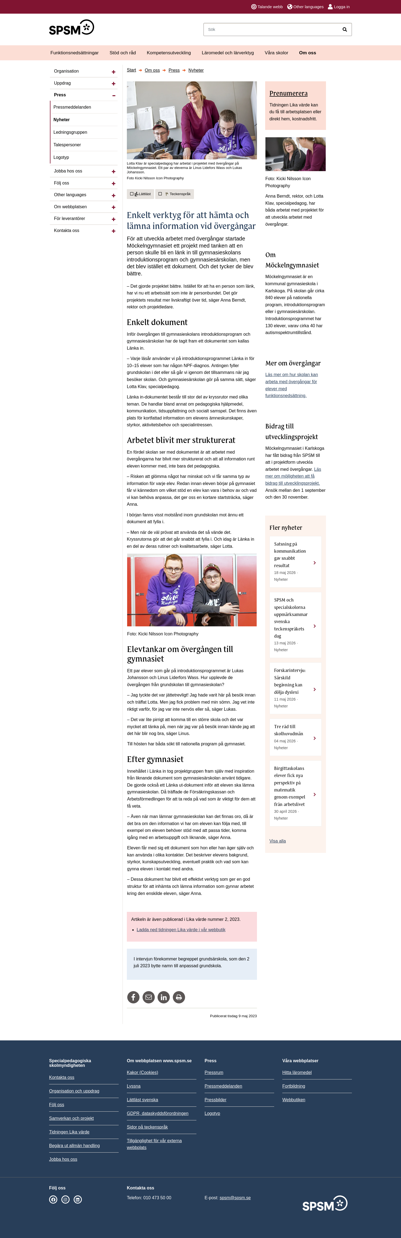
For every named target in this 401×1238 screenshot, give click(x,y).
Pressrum (214, 1072)
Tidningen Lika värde (69, 1132)
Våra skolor (276, 52)
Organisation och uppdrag (74, 1091)
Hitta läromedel (297, 1072)
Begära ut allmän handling (74, 1145)
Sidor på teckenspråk (147, 1127)
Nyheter (61, 119)
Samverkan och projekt (71, 1118)
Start (131, 70)
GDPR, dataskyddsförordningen (157, 1113)
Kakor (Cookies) (142, 1072)
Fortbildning (293, 1086)
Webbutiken (293, 1099)
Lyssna (133, 1086)
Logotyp (61, 157)
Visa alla (278, 841)
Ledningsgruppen (70, 132)
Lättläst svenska (142, 1099)
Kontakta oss (66, 230)
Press (60, 95)
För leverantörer (69, 218)
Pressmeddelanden (72, 107)
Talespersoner (67, 144)
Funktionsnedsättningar (74, 52)
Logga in (339, 7)
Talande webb (267, 7)
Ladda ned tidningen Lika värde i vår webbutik (181, 929)
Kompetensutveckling (169, 52)
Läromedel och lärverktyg (228, 52)
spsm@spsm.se (235, 1197)
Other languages (305, 7)
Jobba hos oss (68, 171)
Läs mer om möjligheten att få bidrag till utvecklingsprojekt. (293, 476)
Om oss (307, 52)
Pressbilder (215, 1099)
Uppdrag (62, 83)
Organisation (66, 71)
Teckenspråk (174, 194)
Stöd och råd (123, 52)
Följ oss (61, 183)
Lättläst (140, 194)
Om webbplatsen (70, 206)
